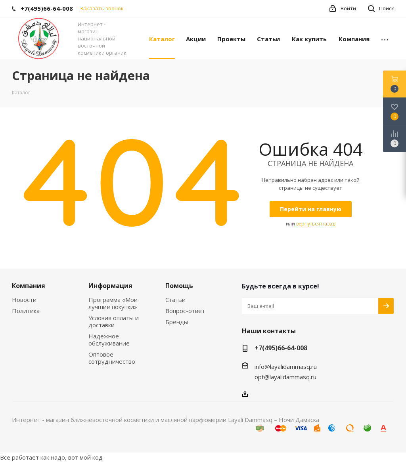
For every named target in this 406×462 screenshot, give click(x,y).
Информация (110, 285)
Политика (26, 311)
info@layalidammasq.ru (286, 366)
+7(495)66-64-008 (281, 348)
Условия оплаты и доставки (113, 321)
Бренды (176, 322)
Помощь (179, 285)
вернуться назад (315, 223)
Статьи (175, 300)
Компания (28, 285)
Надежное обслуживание (109, 339)
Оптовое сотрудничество (111, 357)
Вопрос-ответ (185, 311)
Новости (24, 300)
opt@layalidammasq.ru (285, 377)
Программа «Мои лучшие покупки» (113, 303)
